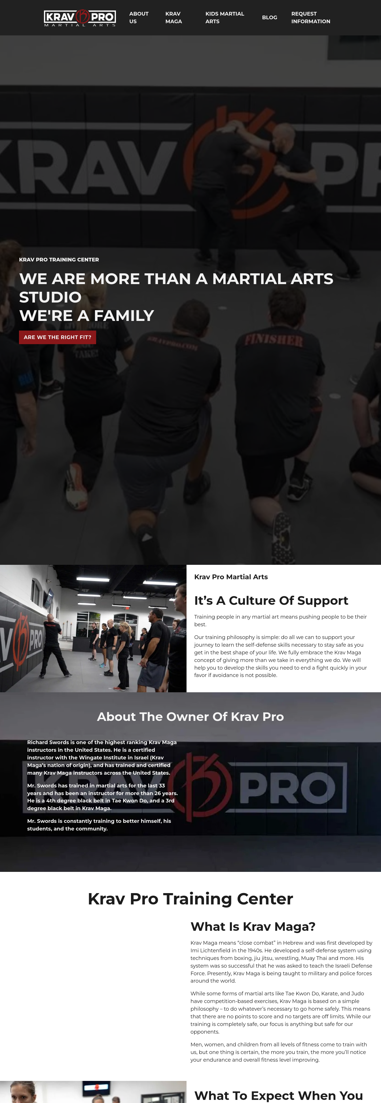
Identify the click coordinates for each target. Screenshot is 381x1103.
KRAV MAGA (174, 18)
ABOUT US (139, 18)
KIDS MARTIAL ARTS (225, 18)
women (214, 1045)
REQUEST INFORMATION (310, 18)
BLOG (270, 17)
